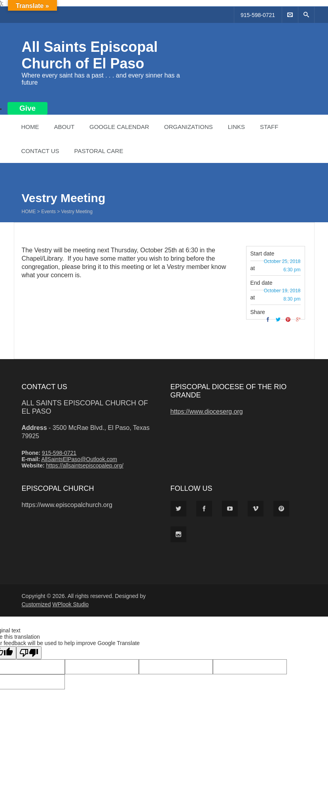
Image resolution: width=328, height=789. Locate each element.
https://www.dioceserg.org (207, 411)
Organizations (188, 126)
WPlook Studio (70, 604)
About (64, 126)
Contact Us (40, 151)
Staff (269, 126)
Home (30, 126)
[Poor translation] (29, 652)
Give (27, 108)
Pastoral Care (98, 151)
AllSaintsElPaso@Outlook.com (79, 459)
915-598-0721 (258, 15)
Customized (36, 604)
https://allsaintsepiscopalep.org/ (84, 465)
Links (236, 126)
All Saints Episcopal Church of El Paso (90, 55)
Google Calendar (119, 126)
